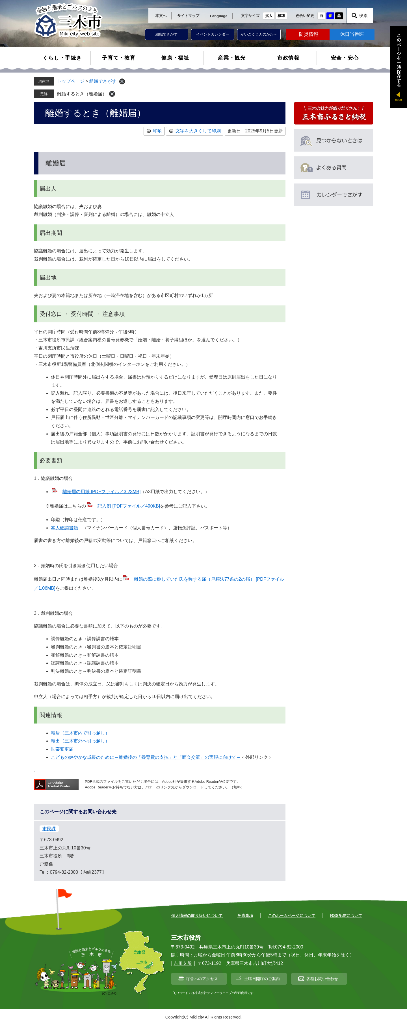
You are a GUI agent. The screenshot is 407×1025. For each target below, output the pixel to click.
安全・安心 (345, 58)
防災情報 (308, 34)
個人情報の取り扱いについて (197, 915)
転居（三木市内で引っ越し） (80, 733)
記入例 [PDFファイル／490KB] (129, 506)
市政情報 (288, 58)
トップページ (70, 81)
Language (218, 16)
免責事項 (245, 915)
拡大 (268, 16)
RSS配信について (346, 915)
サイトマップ (188, 16)
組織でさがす (166, 34)
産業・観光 (232, 58)
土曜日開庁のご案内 (262, 978)
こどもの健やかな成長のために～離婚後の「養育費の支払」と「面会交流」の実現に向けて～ (146, 757)
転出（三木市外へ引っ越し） (80, 740)
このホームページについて (291, 915)
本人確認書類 (64, 527)
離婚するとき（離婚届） (82, 93)
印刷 (157, 130)
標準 (281, 16)
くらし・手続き (62, 58)
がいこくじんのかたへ (259, 34)
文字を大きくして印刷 (198, 130)
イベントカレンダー (212, 34)
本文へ (160, 16)
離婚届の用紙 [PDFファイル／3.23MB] (101, 491)
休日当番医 (352, 34)
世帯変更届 (62, 749)
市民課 (49, 828)
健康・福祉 (175, 58)
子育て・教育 (119, 58)
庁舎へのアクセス (202, 978)
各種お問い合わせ (322, 978)
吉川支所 (183, 963)
